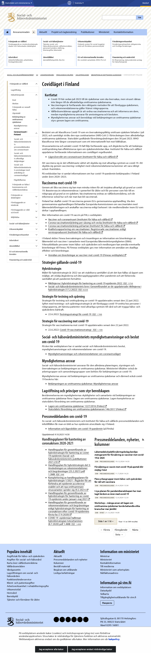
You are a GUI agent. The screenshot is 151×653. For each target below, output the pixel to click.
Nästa (135, 529)
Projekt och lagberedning (64, 32)
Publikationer (87, 32)
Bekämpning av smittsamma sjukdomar (106, 75)
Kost (14, 100)
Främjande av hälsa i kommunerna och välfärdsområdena (21, 187)
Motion (15, 103)
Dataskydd (105, 590)
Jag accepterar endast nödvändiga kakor (92, 649)
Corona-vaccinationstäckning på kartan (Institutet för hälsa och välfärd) (86, 225)
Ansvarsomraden (21, 32)
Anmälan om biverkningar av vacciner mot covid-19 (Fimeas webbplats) (87, 255)
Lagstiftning (16, 90)
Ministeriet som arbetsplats (114, 569)
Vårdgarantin (13, 569)
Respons (107, 602)
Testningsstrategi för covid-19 (81, 314)
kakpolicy (114, 639)
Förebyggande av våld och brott (20, 211)
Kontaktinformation (123, 32)
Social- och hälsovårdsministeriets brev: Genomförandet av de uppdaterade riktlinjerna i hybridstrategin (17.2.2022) (94, 288)
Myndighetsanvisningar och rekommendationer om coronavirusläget (84, 353)
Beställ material (62, 566)
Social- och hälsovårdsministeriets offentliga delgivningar (22, 157)
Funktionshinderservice (19, 579)
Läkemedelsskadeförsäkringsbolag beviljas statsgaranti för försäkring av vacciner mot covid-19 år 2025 (119, 454)
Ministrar (105, 556)
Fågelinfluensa (20, 180)
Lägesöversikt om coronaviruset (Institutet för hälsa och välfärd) (83, 156)
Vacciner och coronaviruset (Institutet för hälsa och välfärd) (80, 219)
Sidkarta (104, 593)
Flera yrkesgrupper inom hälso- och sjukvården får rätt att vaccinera (118, 480)
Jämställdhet (14, 246)
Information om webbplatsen (115, 587)
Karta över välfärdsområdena (22, 562)
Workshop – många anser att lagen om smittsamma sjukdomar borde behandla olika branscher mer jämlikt (117, 505)
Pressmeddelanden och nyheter (70, 559)
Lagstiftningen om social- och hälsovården (22, 574)
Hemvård (12, 592)
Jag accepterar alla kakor (51, 649)
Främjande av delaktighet (17, 196)
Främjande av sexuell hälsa (21, 108)
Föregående (121, 529)
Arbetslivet (14, 240)
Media (145, 3)
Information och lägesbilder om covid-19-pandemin (75, 428)
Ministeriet (104, 32)
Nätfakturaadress (109, 572)
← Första (105, 529)
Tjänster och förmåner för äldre (23, 599)
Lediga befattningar (64, 572)
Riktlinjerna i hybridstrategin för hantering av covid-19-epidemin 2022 (90, 283)
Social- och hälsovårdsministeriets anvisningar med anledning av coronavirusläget (22, 170)
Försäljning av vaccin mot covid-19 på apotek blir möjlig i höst (119, 468)
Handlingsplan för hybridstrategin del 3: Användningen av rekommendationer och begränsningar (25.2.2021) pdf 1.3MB (69, 469)
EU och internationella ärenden (18, 253)
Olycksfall (16, 113)
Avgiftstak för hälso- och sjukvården (25, 556)
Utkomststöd (14, 589)
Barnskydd (12, 596)
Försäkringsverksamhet (19, 234)
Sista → (119, 534)
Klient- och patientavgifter (21, 582)
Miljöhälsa (15, 217)
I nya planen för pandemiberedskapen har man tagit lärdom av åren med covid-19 (118, 492)
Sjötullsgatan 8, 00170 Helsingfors (118, 618)
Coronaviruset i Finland (20, 133)
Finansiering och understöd (20, 259)
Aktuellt (43, 32)
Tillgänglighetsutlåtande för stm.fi (118, 597)
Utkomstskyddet (16, 229)
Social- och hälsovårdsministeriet (20, 75)
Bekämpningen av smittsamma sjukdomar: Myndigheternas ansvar (83, 383)
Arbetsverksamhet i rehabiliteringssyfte (28, 586)
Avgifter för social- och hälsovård (24, 559)
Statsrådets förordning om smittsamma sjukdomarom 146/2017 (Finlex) (87, 409)
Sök (139, 17)
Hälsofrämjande (82, 75)
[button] (106, 521)
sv (37, 75)
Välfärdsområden (16, 566)
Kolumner (59, 562)
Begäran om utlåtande (65, 569)
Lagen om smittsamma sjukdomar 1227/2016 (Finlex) (77, 406)
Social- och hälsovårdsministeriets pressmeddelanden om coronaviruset (22, 144)
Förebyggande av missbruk (18, 203)
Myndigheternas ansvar (20, 127)
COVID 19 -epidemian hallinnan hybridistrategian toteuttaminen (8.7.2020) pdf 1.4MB (65, 520)
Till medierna (107, 566)
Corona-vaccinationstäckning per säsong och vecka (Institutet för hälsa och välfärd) (93, 222)
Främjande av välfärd (64, 75)
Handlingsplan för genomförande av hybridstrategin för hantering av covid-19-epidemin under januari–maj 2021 (69, 496)
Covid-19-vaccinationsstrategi (81, 329)
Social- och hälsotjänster (19, 223)
